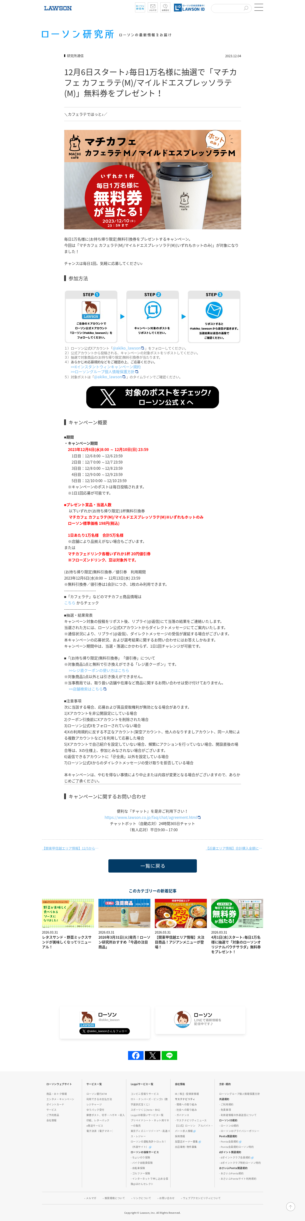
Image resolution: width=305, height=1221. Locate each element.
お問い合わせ (167, 1198)
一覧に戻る (115, 872)
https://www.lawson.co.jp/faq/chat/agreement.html (153, 817)
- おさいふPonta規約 (231, 1173)
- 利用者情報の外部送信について (238, 1115)
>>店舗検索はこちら (87, 689)
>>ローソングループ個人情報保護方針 (104, 371)
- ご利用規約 (226, 1104)
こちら (70, 602)
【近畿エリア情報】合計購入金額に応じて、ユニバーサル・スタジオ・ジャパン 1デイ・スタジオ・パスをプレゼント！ (234, 848)
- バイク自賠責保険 (142, 1163)
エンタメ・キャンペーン (60, 1099)
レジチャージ (94, 1104)
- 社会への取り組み (186, 1110)
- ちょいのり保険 (140, 1157)
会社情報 (51, 1120)
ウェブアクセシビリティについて (202, 1198)
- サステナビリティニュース (191, 1120)
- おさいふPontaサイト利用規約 (238, 1179)
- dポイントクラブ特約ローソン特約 (240, 1163)
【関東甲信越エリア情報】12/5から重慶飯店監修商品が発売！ (71, 848)
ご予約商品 (52, 1115)
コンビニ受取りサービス (145, 1094)
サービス (51, 1110)
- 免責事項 (225, 1110)
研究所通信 (75, 55)
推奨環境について (115, 1198)
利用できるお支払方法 (99, 1099)
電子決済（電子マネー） (100, 1131)
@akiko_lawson (129, 348)
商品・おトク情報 (56, 1094)
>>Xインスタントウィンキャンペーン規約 (106, 366)
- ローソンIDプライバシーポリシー (239, 1131)
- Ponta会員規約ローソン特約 (236, 1147)
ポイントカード (55, 1104)
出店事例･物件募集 (186, 1147)
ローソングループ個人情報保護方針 (239, 1094)
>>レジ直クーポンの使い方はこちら (99, 670)
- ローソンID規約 (229, 1126)
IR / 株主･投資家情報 (187, 1094)
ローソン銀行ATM (96, 1094)
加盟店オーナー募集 (188, 1141)
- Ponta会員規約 (230, 1141)
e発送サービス (94, 1126)
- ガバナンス (182, 1115)
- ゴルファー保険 (140, 1173)
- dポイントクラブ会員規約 (236, 1157)
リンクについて (142, 1198)
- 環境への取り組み (186, 1104)
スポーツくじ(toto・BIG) (146, 1110)
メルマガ (91, 1198)
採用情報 (180, 1136)
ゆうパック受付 (95, 1110)
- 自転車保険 (138, 1168)
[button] (258, 7)
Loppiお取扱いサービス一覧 (147, 1115)
